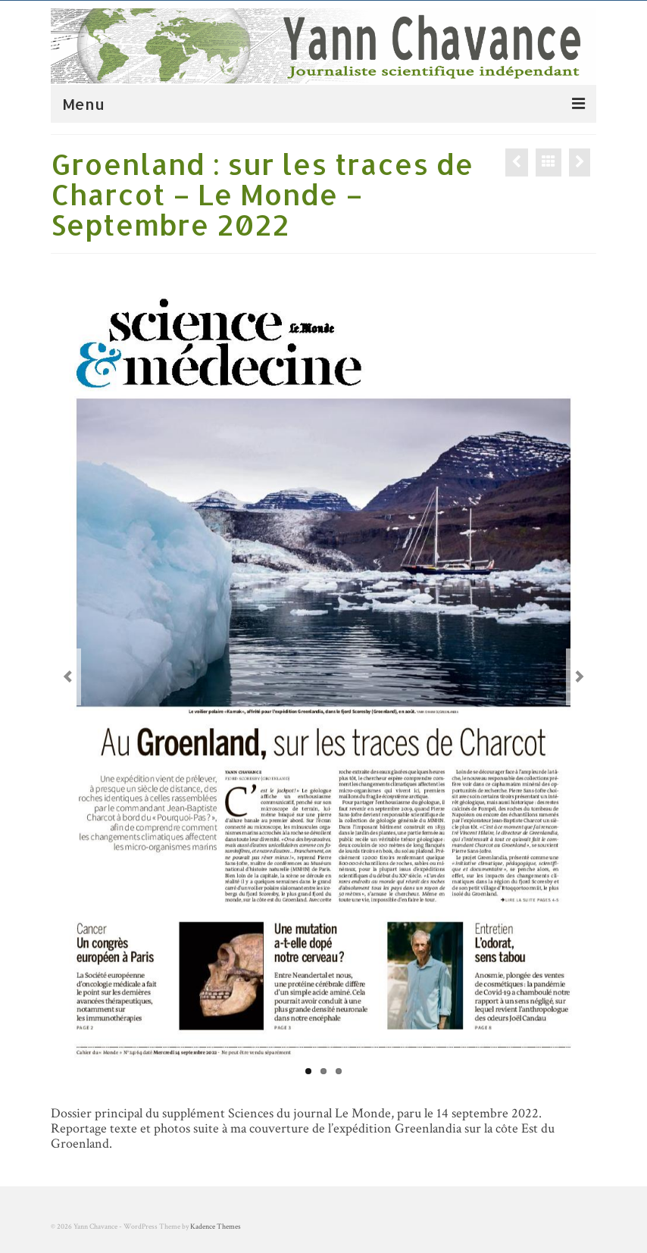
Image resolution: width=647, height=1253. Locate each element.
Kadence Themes (215, 1227)
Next (579, 676)
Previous (68, 676)
